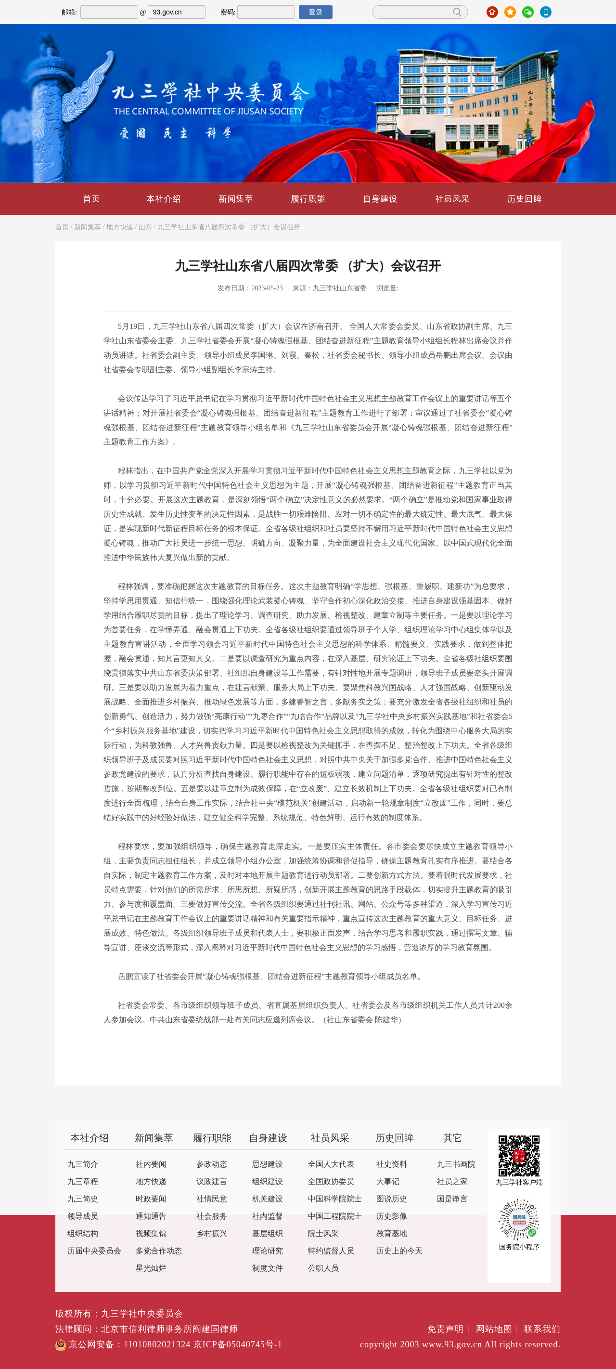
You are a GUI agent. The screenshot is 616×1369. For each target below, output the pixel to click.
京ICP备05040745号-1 (237, 1345)
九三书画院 (456, 1164)
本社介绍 (163, 199)
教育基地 (391, 1234)
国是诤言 (452, 1199)
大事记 (387, 1182)
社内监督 (267, 1217)
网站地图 (499, 1329)
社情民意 (211, 1199)
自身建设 (380, 199)
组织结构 (82, 1234)
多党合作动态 (159, 1251)
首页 (91, 199)
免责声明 (450, 1329)
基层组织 (267, 1234)
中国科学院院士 (335, 1199)
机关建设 (267, 1199)
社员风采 (452, 199)
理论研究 (267, 1251)
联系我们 (542, 1329)
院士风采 (323, 1234)
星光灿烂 (151, 1269)
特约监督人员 (331, 1251)
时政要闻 (151, 1199)
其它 (452, 1139)
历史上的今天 (399, 1251)
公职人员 (323, 1269)
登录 (315, 12)
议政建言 (211, 1182)
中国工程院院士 (335, 1217)
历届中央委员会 (94, 1251)
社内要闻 (151, 1164)
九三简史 (82, 1199)
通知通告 (151, 1217)
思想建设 (267, 1164)
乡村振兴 (211, 1234)
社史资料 (391, 1164)
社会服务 (211, 1217)
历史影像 (391, 1217)
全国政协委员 (331, 1182)
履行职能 (308, 199)
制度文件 (267, 1269)
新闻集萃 (235, 199)
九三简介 (82, 1164)
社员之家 (452, 1182)
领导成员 (82, 1217)
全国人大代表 (331, 1164)
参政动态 (211, 1164)
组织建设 (267, 1182)
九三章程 (82, 1182)
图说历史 (391, 1199)
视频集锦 (151, 1234)
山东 (145, 227)
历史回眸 (524, 199)
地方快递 (119, 227)
